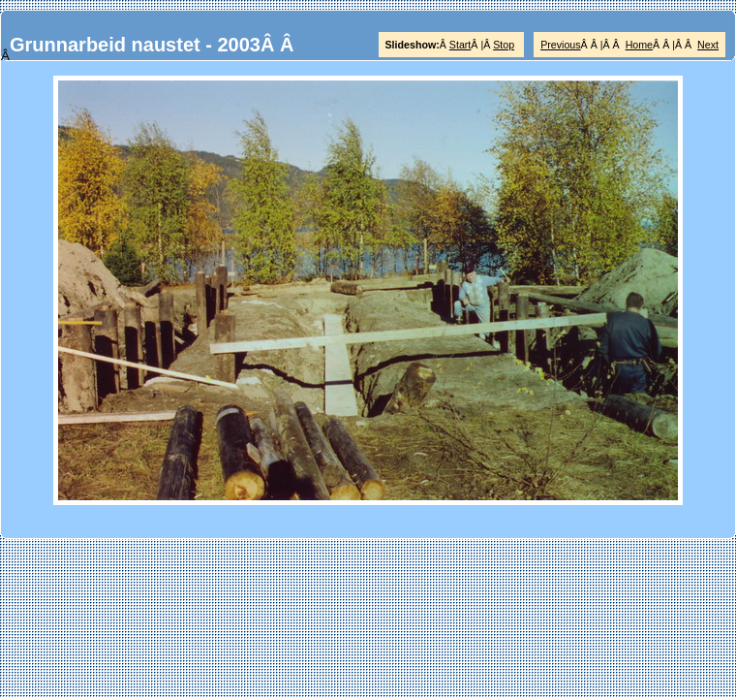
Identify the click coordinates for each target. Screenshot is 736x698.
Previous (560, 44)
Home (639, 44)
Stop (503, 44)
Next (708, 44)
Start (460, 44)
